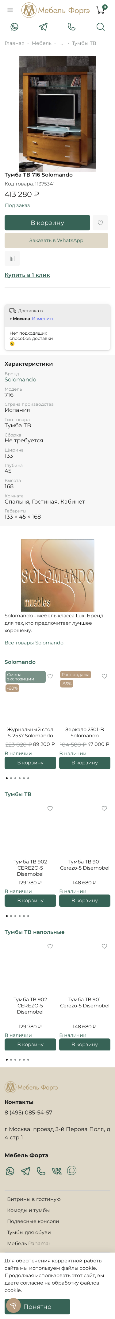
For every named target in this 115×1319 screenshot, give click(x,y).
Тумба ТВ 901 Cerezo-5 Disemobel (84, 865)
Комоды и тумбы (28, 1210)
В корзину (30, 763)
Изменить (43, 318)
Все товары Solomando (34, 643)
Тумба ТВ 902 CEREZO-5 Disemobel (30, 868)
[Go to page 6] (28, 778)
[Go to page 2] (11, 778)
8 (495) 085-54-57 (28, 1112)
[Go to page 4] (20, 778)
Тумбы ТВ (84, 43)
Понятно (37, 1306)
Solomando (20, 379)
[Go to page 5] (24, 778)
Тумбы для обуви (29, 1232)
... (61, 43)
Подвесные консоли (33, 1221)
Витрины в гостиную (34, 1199)
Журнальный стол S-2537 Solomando (30, 733)
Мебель (42, 43)
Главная (15, 43)
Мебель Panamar (28, 1243)
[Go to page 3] (15, 778)
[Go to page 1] (7, 778)
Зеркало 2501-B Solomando (84, 733)
